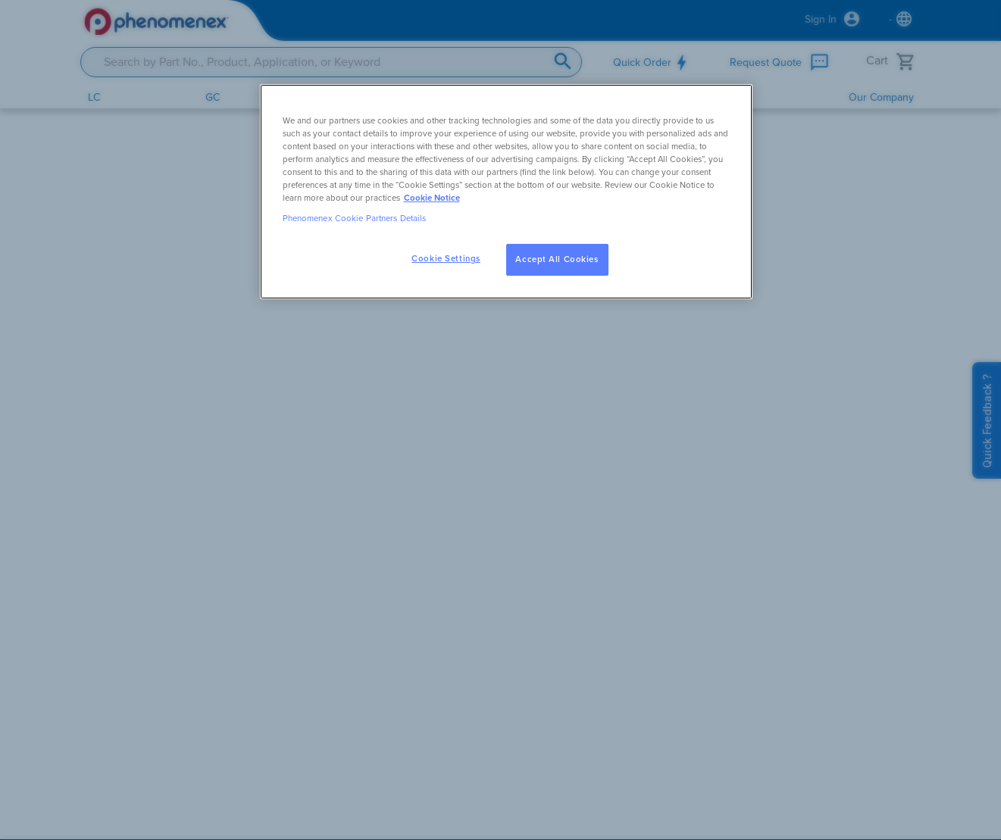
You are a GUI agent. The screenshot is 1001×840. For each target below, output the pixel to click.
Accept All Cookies (556, 259)
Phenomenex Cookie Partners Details (355, 218)
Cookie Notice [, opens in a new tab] (432, 198)
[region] (506, 191)
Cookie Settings (445, 259)
